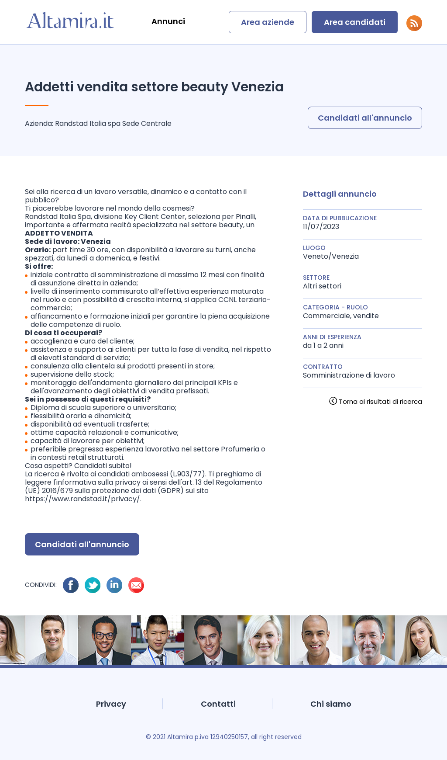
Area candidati (354, 22)
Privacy (111, 703)
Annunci (168, 21)
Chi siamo (330, 703)
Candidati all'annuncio (365, 117)
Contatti (218, 703)
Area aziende (267, 22)
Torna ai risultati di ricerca (380, 401)
